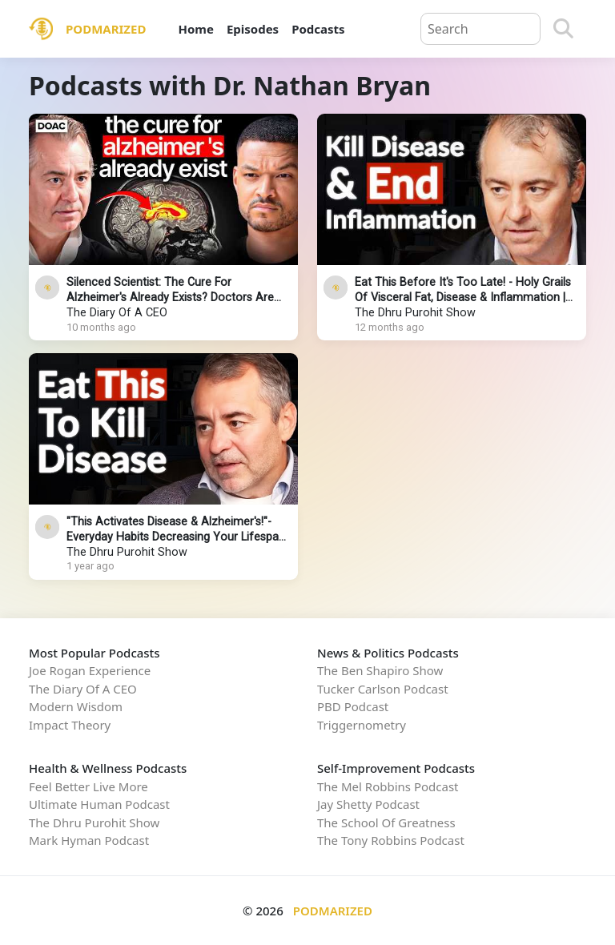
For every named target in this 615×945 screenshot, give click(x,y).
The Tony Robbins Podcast (390, 840)
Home (195, 29)
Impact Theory (70, 725)
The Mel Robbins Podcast (387, 786)
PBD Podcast (352, 706)
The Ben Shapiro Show (380, 670)
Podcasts (317, 29)
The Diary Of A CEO (116, 313)
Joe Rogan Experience (90, 670)
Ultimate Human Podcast (99, 804)
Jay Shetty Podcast (368, 804)
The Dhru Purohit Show (415, 313)
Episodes (253, 29)
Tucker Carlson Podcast (382, 689)
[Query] (480, 29)
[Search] (563, 29)
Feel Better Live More (88, 786)
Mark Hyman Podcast (89, 840)
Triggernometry (361, 725)
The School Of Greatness (386, 822)
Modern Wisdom (76, 706)
